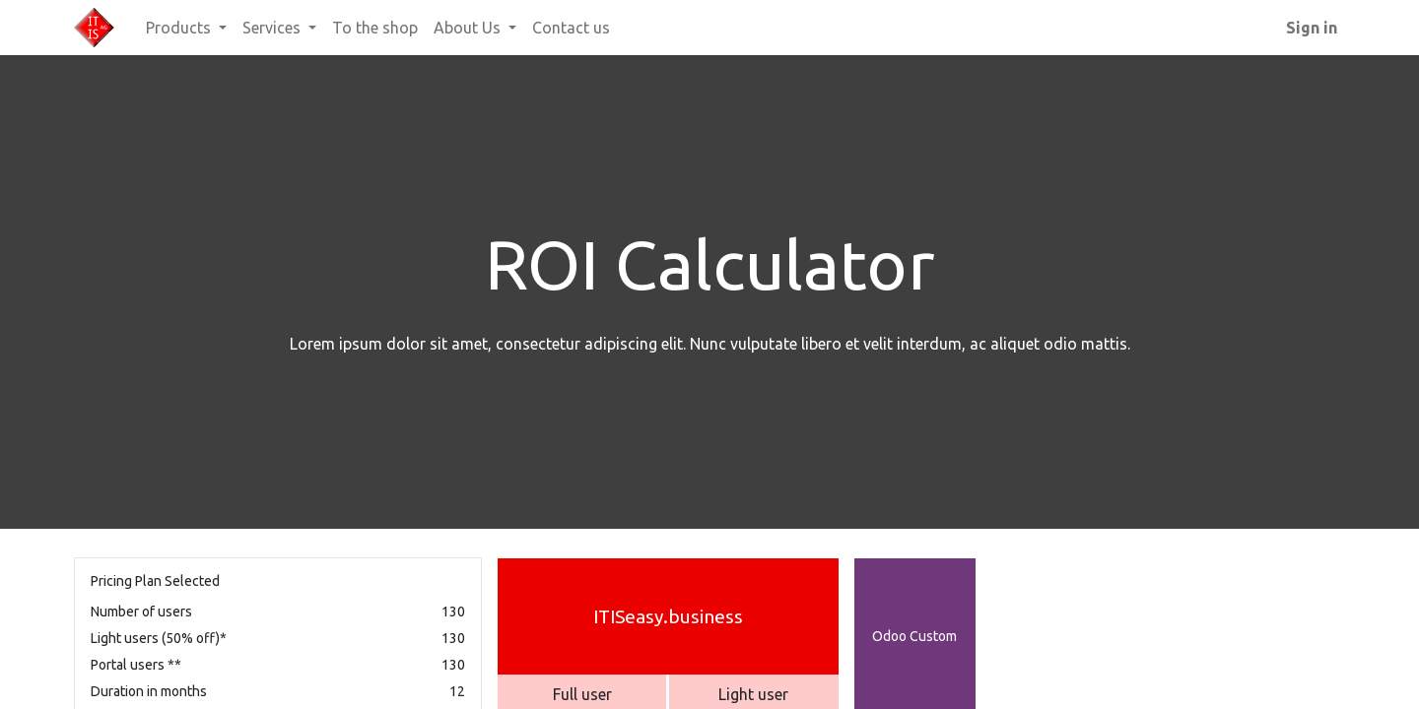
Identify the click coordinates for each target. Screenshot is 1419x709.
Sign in (1311, 27)
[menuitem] (375, 27)
